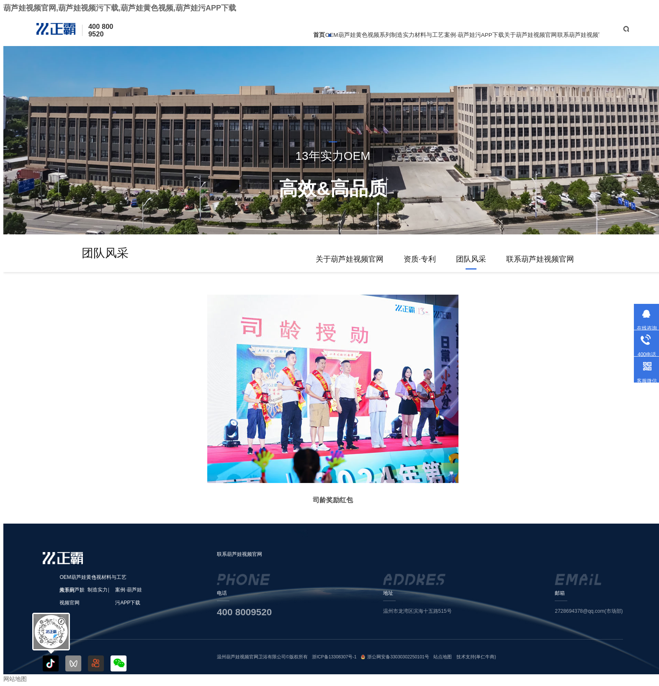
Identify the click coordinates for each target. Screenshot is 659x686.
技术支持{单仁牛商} (476, 656)
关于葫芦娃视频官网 (530, 35)
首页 (319, 35)
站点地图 (442, 656)
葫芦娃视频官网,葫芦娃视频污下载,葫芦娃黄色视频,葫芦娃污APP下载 (119, 8)
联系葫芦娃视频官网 (583, 35)
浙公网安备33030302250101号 (398, 656)
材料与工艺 (429, 35)
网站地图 (15, 679)
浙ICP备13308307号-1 (334, 656)
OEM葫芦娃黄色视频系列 (358, 35)
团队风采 (471, 259)
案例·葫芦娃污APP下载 (474, 35)
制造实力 (402, 35)
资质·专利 (420, 259)
